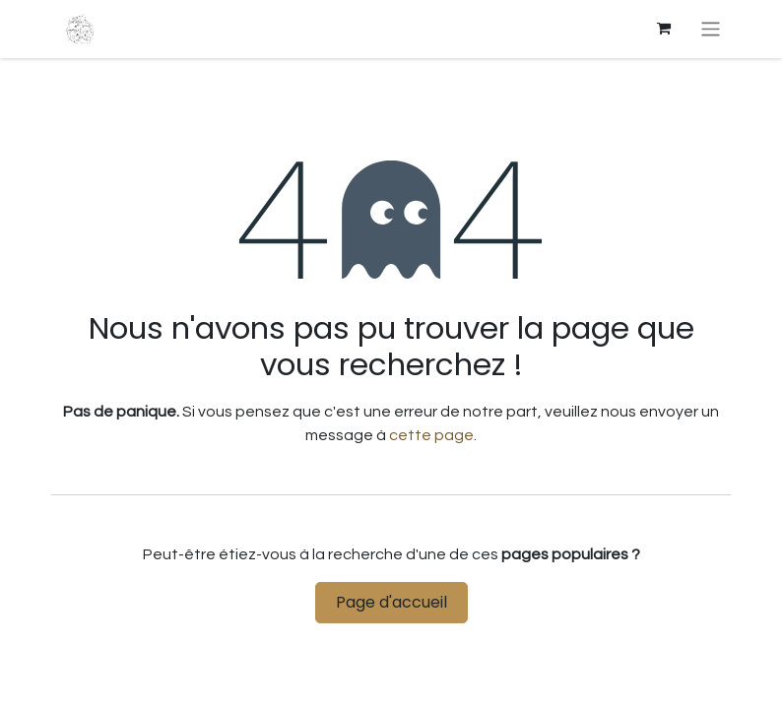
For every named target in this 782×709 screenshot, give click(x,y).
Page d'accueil (391, 602)
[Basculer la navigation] (710, 29)
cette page (431, 435)
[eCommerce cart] (664, 28)
